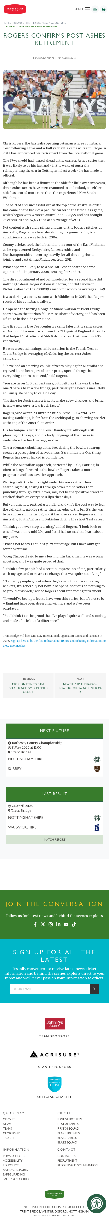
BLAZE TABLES (67, 1138)
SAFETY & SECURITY (16, 1179)
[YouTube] (66, 923)
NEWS (7, 1124)
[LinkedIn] (58, 923)
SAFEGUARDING (14, 1174)
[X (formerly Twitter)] (43, 923)
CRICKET (9, 1119)
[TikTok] (74, 923)
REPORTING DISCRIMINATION (77, 1165)
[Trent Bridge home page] (54, 1194)
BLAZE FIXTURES (68, 1133)
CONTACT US (66, 1156)
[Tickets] (95, 9)
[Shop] (103, 9)
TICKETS (8, 1138)
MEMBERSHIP (11, 1133)
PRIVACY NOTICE (14, 1156)
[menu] (68, 9)
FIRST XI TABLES (67, 1124)
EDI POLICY (11, 1165)
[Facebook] (35, 923)
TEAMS (7, 1128)
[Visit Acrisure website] (54, 1054)
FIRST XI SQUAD (68, 1128)
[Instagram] (50, 923)
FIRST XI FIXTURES (69, 1119)
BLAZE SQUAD (67, 1142)
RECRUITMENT (67, 1160)
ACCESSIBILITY (12, 1160)
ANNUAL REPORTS (15, 1170)
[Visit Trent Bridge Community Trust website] (54, 1084)
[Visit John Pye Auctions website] (54, 1023)
